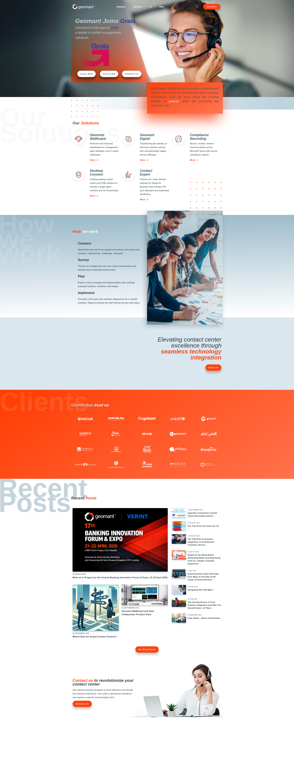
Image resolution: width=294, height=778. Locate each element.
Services (137, 7)
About (174, 7)
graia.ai (174, 101)
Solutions (121, 7)
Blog (161, 7)
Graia (127, 21)
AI (151, 7)
